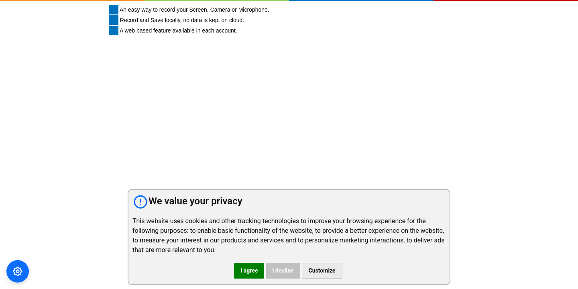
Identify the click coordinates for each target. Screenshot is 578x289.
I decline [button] (282, 270)
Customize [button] (322, 270)
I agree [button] (249, 270)
